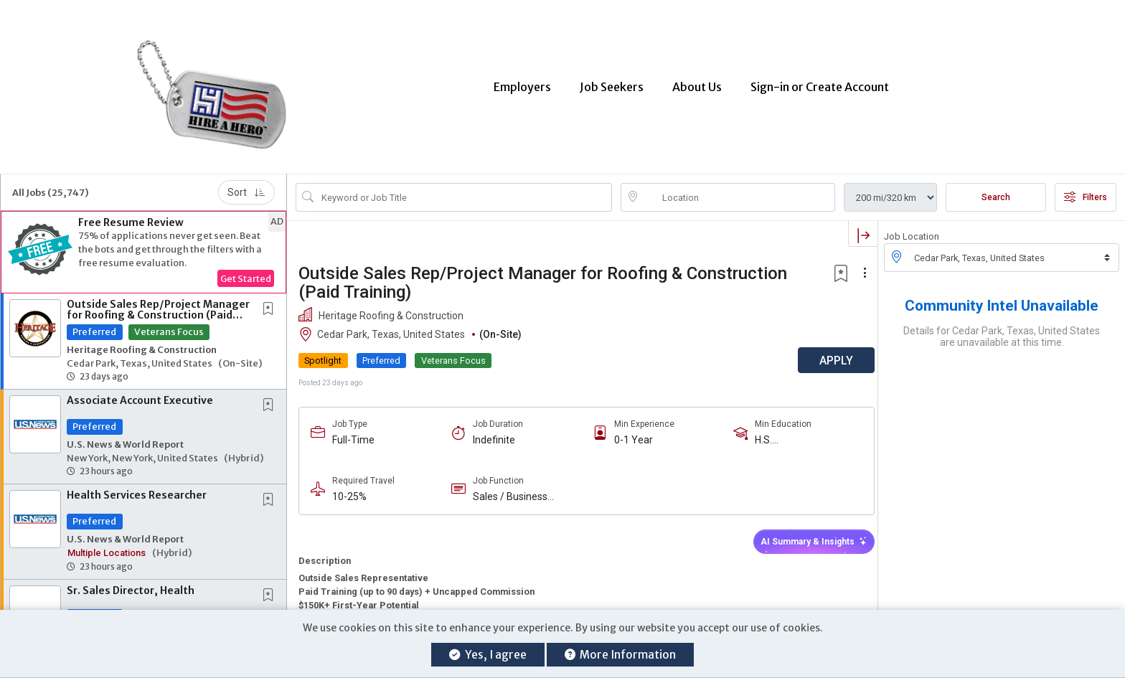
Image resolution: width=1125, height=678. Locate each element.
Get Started (245, 270)
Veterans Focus (169, 323)
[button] (143, 243)
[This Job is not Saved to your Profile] (271, 301)
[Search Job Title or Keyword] (464, 188)
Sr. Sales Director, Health (130, 581)
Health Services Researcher (137, 486)
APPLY (827, 352)
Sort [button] (246, 183)
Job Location (911, 227)
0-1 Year (629, 431)
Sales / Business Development (508, 488)
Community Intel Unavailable (1001, 297)
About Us (697, 82)
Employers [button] (522, 82)
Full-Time (353, 431)
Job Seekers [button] (612, 82)
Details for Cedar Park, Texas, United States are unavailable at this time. (1001, 327)
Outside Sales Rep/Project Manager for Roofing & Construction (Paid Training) (158, 306)
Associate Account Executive (140, 391)
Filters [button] (1085, 188)
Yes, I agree (487, 654)
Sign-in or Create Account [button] (819, 82)
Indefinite (492, 431)
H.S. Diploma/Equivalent (792, 431)
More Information (620, 654)
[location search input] (738, 188)
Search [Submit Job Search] (996, 189)
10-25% (349, 488)
